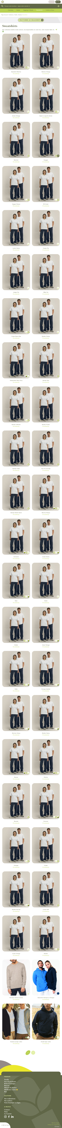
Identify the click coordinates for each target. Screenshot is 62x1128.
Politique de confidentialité (53, 1124)
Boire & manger (9, 1083)
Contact (52, 1)
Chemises (10, 10)
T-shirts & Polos (50, 10)
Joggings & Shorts (28, 10)
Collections (11, 14)
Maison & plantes (10, 1087)
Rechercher (58, 6)
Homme (20, 14)
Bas (5, 1091)
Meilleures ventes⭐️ (11, 1089)
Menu (59, 1)
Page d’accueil (4, 14)
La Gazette (8, 1114)
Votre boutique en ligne (12, 1103)
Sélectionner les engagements (29, 20)
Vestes (18, 10)
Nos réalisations (9, 1098)
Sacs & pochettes (10, 1081)
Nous (6, 1112)
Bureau (6, 1085)
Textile (15, 14)
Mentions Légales (55, 1122)
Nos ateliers (8, 1100)
